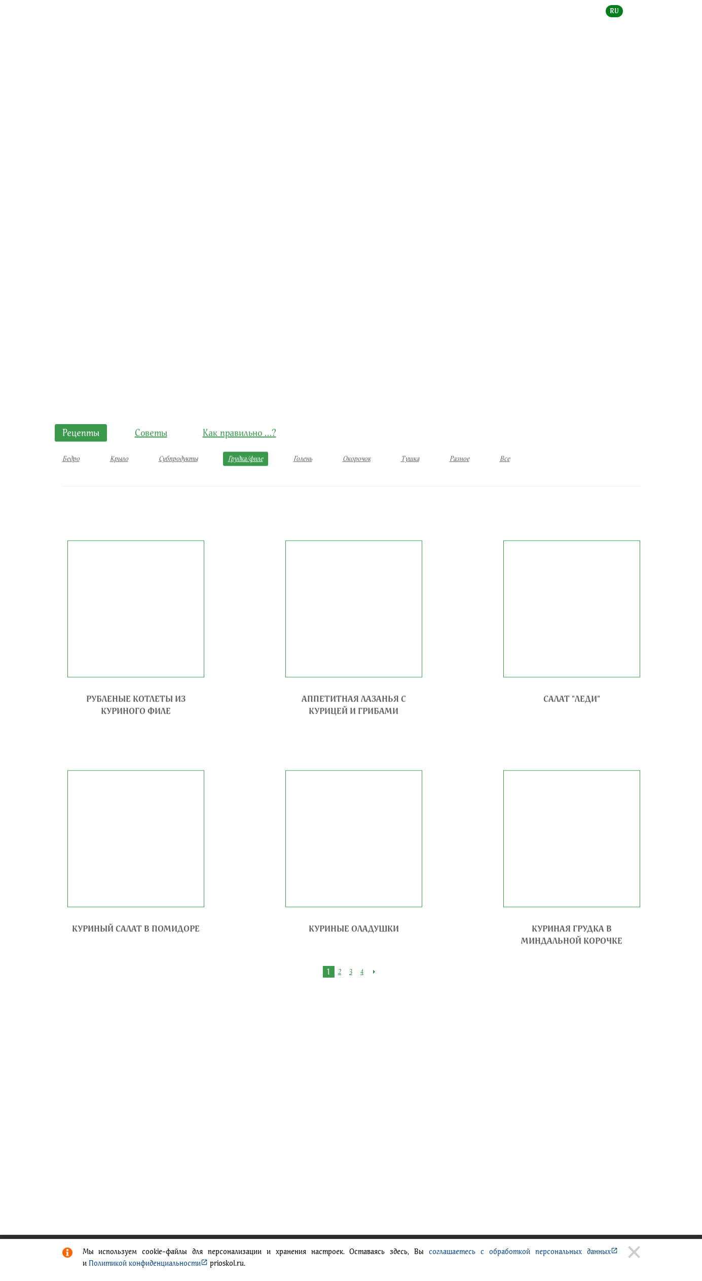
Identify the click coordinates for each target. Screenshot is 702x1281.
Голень (302, 479)
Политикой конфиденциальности (148, 1263)
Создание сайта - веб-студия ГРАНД (211, 1057)
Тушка (410, 479)
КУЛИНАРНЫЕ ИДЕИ (132, 252)
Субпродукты (178, 479)
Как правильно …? (239, 453)
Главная (74, 252)
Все (505, 479)
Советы (151, 453)
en (636, 11)
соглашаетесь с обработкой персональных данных (523, 1252)
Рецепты (190, 252)
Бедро (71, 479)
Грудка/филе (240, 252)
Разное (459, 479)
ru (614, 11)
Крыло (119, 479)
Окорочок (357, 479)
